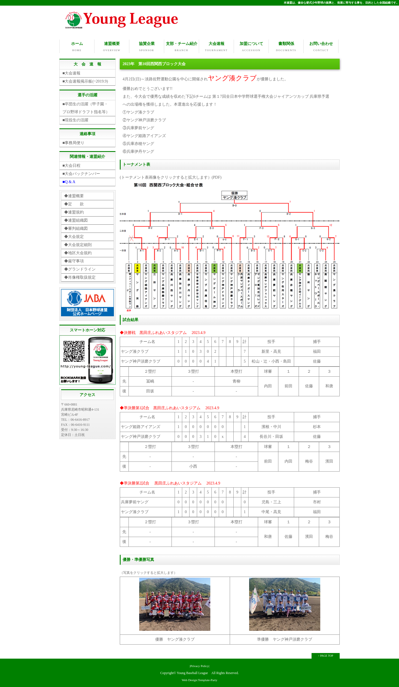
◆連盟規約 (74, 212)
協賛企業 (146, 47)
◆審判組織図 (76, 228)
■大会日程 (71, 165)
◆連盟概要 (74, 195)
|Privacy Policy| (199, 665)
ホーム (77, 47)
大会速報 (216, 47)
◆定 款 (74, 203)
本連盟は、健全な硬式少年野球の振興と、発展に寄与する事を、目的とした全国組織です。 (341, 2)
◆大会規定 (74, 236)
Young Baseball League (192, 672)
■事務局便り (73, 142)
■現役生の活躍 (75, 119)
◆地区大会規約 (78, 252)
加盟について (251, 47)
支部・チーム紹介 (181, 47)
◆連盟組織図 (76, 220)
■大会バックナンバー (81, 173)
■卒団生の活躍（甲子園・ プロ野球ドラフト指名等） (87, 107)
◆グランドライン (80, 269)
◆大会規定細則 (78, 244)
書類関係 (286, 47)
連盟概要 (111, 47)
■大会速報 (71, 72)
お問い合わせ (321, 47)
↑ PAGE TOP (325, 655)
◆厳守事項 (74, 260)
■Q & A (68, 181)
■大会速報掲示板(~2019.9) (85, 81)
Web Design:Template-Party (199, 679)
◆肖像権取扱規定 (80, 277)
